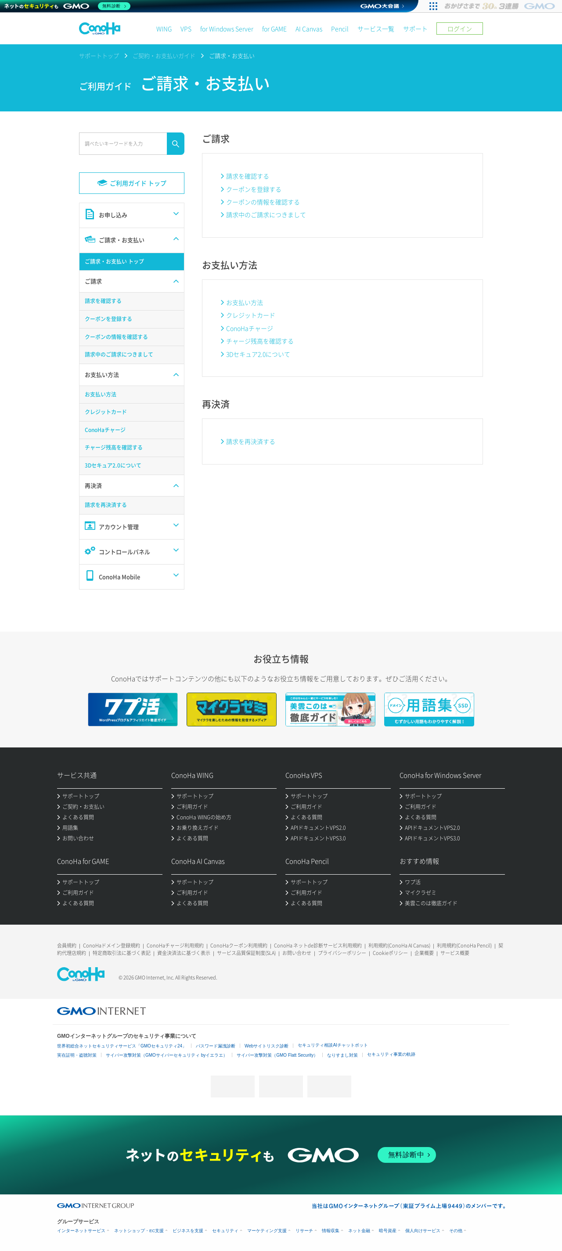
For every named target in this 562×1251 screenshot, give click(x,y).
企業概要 (424, 953)
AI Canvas (308, 28)
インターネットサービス (81, 1230)
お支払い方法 (244, 302)
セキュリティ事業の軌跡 (391, 1054)
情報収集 (330, 1230)
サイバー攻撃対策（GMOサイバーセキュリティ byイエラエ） (166, 1055)
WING (164, 28)
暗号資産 (387, 1230)
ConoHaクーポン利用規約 (238, 945)
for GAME (274, 28)
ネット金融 (359, 1230)
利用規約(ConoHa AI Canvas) (399, 945)
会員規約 (66, 945)
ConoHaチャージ (249, 328)
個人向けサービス (422, 1230)
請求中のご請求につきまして (266, 214)
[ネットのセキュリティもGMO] (67, 6)
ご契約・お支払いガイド (164, 55)
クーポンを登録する (253, 189)
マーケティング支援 (267, 1230)
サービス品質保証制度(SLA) (246, 953)
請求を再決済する (250, 441)
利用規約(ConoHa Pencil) (464, 945)
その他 (455, 1230)
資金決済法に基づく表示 (183, 953)
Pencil (340, 28)
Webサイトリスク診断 (266, 1046)
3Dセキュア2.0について (258, 354)
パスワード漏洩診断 (215, 1046)
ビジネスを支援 (188, 1230)
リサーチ (304, 1230)
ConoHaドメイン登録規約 (111, 945)
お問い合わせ (296, 953)
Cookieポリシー (390, 953)
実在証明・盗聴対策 (77, 1055)
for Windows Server (226, 28)
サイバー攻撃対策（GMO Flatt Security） (277, 1055)
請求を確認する (247, 176)
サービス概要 (454, 953)
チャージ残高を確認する (260, 340)
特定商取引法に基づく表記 (122, 953)
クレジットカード (250, 315)
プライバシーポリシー (342, 953)
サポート (415, 28)
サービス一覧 (375, 28)
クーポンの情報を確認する (263, 201)
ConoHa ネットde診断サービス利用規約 (318, 945)
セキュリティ (225, 1230)
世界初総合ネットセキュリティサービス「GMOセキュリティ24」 (122, 1046)
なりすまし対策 (342, 1055)
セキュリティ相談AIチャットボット (332, 1045)
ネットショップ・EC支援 (139, 1230)
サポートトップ (99, 55)
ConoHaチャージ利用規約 (175, 945)
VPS (185, 28)
